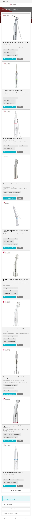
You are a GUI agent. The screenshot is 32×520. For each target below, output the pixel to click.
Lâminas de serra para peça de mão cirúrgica (14, 90)
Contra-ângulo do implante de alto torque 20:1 (14, 328)
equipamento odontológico (10, 341)
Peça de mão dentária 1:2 (10, 148)
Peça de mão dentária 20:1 (10, 338)
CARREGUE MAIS (16, 490)
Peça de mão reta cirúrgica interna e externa (13, 472)
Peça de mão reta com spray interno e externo (12, 482)
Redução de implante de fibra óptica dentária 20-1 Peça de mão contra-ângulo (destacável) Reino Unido (16, 280)
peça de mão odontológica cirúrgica (12, 437)
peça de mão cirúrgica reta (10, 103)
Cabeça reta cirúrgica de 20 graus (11, 244)
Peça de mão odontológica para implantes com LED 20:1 (16, 42)
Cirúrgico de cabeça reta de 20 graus (12, 238)
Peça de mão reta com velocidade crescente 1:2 (14, 138)
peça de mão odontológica (10, 52)
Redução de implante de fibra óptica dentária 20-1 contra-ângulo (12, 288)
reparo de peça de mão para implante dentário (12, 290)
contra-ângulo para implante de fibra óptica (12, 293)
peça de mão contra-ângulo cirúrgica (12, 195)
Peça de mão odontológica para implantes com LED (12, 55)
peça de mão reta (24, 145)
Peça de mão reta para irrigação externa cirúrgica (12, 390)
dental (6, 192)
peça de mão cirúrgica (9, 241)
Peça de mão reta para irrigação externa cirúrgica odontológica (12, 385)
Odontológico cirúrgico (9, 388)
